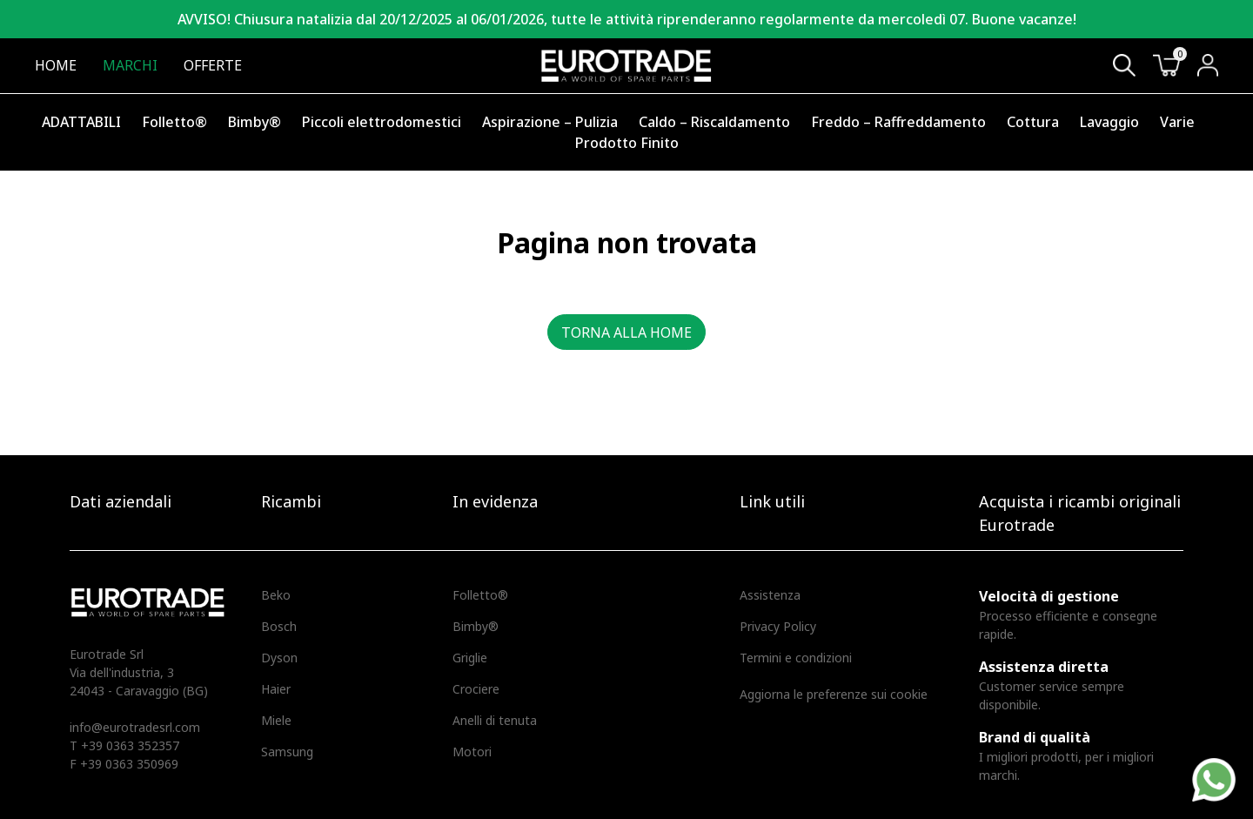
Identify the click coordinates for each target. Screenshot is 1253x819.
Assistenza (770, 595)
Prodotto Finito (627, 142)
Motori (472, 751)
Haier (276, 689)
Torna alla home (626, 332)
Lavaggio (1109, 121)
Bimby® (254, 121)
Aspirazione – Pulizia (550, 121)
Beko (276, 595)
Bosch (279, 626)
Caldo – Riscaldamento (714, 121)
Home (56, 65)
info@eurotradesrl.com (135, 727)
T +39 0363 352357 (124, 745)
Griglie (469, 657)
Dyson (279, 657)
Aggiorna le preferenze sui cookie (834, 694)
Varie (1177, 121)
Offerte (213, 65)
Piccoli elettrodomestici (381, 121)
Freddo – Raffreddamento (898, 121)
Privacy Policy (778, 626)
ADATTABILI (81, 121)
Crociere (475, 689)
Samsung (287, 751)
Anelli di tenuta (494, 720)
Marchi (130, 65)
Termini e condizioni (796, 657)
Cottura (1033, 121)
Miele (276, 720)
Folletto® (174, 121)
